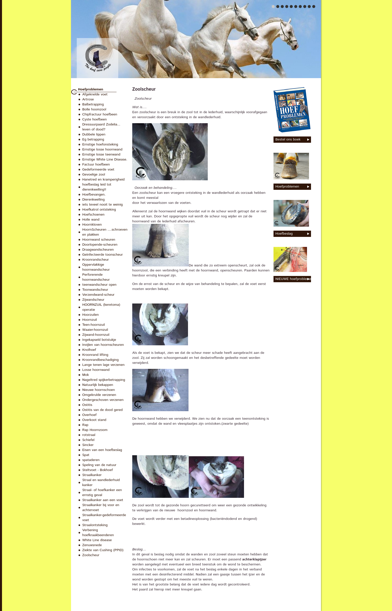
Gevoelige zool (93, 174)
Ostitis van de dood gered (102, 409)
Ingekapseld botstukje (99, 339)
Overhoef (89, 414)
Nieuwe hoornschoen (98, 389)
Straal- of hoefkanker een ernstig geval (102, 493)
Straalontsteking (95, 525)
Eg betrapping (93, 139)
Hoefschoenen (93, 214)
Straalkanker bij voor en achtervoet (100, 508)
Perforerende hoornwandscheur (96, 277)
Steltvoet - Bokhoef (97, 470)
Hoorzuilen (90, 314)
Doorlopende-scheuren (100, 244)
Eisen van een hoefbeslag (102, 449)
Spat (86, 454)
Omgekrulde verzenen (99, 394)
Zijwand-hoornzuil (95, 334)
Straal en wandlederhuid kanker (101, 483)
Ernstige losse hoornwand (102, 149)
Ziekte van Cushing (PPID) (103, 550)
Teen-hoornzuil (93, 324)
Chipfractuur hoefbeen (99, 114)
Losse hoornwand (96, 369)
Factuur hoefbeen (96, 164)
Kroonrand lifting (95, 354)
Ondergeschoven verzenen (103, 399)
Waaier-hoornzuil (95, 329)
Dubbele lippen (93, 134)
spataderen (91, 460)
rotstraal (88, 434)
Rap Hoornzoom (95, 429)
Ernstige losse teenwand (101, 154)
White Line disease (97, 540)
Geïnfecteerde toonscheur (102, 254)
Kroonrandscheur (95, 259)
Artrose (88, 99)
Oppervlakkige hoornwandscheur (96, 267)
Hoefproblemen (90, 89)
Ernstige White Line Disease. (104, 159)
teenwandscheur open (99, 284)
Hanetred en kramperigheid (103, 179)
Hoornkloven (92, 224)
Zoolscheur (90, 555)
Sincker (88, 444)
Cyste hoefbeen (94, 119)
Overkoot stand (94, 419)
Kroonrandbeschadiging (100, 359)
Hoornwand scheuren (98, 239)
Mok (85, 374)
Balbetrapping (93, 104)
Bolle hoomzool (94, 109)
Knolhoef (89, 349)
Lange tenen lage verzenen (103, 364)
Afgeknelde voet (95, 94)
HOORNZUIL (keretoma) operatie (101, 307)
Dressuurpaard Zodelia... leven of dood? (101, 127)
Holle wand (91, 219)
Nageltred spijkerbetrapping (103, 379)
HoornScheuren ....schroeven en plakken (105, 232)
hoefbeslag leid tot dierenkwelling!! (96, 187)
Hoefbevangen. (94, 194)
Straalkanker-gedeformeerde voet (104, 518)
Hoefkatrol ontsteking (99, 209)
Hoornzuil (89, 319)
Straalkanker (92, 475)
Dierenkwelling (93, 199)
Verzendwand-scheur (98, 294)
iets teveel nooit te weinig (102, 204)
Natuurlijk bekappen (97, 384)
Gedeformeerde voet (98, 169)
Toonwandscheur (95, 289)
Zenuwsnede (92, 545)
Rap (85, 424)
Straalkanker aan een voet (102, 500)
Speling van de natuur (99, 465)
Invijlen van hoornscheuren (103, 344)
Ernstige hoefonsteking (100, 144)
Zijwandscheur (93, 299)
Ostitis (87, 404)
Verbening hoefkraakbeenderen (98, 533)
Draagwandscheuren (98, 249)
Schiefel (88, 439)
